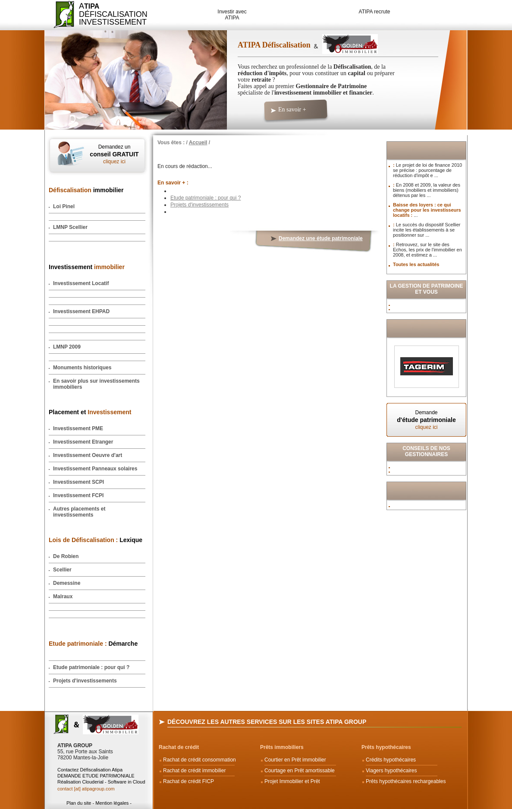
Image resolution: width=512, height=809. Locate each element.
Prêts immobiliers (282, 747)
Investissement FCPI (78, 495)
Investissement (87, 266)
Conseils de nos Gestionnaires (426, 451)
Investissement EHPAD (81, 311)
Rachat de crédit (179, 747)
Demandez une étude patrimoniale (321, 238)
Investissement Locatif (81, 283)
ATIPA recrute (374, 12)
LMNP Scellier (70, 227)
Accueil (198, 143)
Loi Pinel (64, 206)
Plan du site (78, 803)
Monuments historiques (82, 368)
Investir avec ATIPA (231, 15)
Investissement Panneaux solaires (95, 469)
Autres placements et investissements (79, 512)
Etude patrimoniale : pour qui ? (91, 667)
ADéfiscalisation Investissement (108, 14)
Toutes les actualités (416, 264)
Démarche (93, 643)
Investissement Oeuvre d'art (87, 455)
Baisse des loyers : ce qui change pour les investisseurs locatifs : (427, 210)
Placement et (90, 412)
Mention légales (112, 803)
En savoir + (292, 109)
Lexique (95, 539)
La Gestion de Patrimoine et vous (426, 289)
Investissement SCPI (78, 482)
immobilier (86, 190)
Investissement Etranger (83, 442)
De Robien (66, 556)
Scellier (62, 570)
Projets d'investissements (85, 681)
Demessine (66, 583)
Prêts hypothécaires (386, 747)
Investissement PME (78, 428)
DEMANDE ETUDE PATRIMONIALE (96, 775)
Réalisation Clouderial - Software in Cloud (101, 781)
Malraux (62, 596)
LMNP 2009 (67, 347)
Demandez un (114, 154)
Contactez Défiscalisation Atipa (90, 769)
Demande (426, 419)
